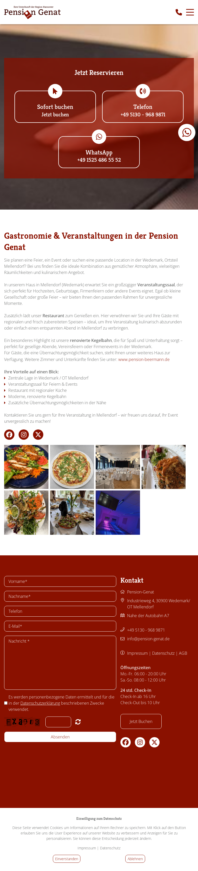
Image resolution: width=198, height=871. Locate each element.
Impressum (137, 653)
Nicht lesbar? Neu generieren (78, 722)
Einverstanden (66, 858)
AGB (183, 653)
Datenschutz (163, 653)
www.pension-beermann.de (146, 359)
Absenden (60, 737)
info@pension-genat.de (148, 639)
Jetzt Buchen (141, 721)
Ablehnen (135, 858)
